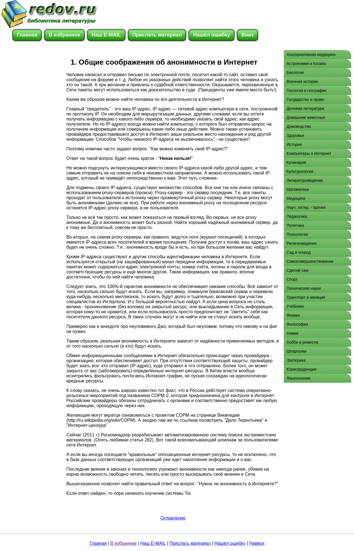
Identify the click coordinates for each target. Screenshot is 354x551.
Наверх (256, 543)
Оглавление (172, 518)
